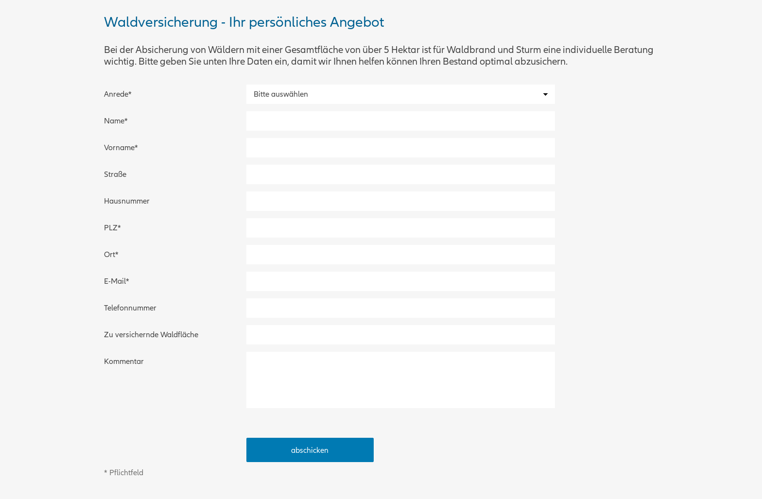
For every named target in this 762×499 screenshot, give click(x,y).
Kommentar (124, 361)
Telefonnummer (130, 308)
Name (121, 118)
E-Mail (121, 279)
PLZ (121, 225)
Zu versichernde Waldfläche (151, 335)
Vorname (121, 145)
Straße (115, 174)
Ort (121, 252)
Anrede (121, 92)
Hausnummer (127, 201)
